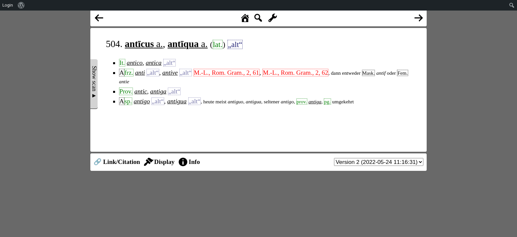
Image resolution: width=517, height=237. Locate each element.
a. (144, 44)
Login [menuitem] (7, 5)
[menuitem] (21, 5)
